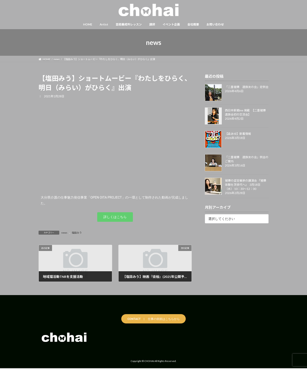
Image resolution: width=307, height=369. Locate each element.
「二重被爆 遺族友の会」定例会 (246, 87)
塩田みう (77, 232)
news (64, 232)
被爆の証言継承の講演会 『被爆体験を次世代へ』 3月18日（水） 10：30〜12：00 (245, 185)
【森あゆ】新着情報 (238, 133)
